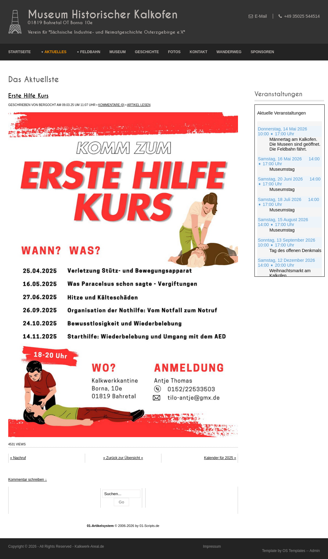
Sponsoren (262, 52)
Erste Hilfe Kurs (28, 96)
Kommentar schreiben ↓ (27, 479)
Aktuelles (56, 52)
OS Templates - (295, 551)
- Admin (314, 551)
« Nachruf (18, 458)
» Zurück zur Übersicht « (123, 458)
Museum (118, 52)
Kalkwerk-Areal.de (89, 546)
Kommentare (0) (111, 105)
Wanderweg (229, 52)
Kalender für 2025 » (220, 458)
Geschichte (147, 52)
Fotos (174, 52)
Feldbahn (90, 52)
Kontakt (198, 52)
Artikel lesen (138, 105)
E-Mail (261, 16)
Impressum (212, 546)
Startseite (19, 52)
